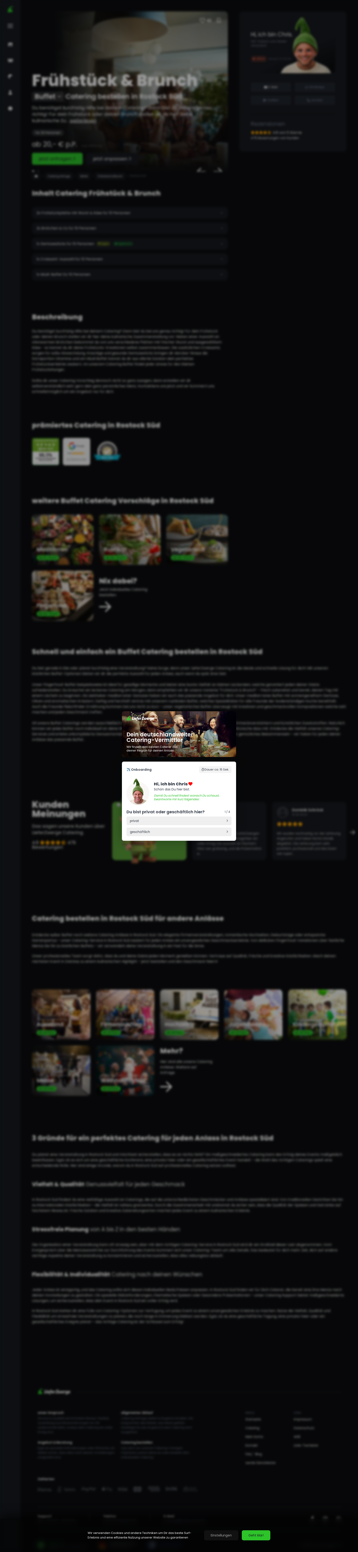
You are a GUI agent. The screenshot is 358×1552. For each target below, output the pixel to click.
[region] (179, 1535)
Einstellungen (221, 1535)
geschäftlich (140, 832)
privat (134, 821)
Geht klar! (256, 1535)
